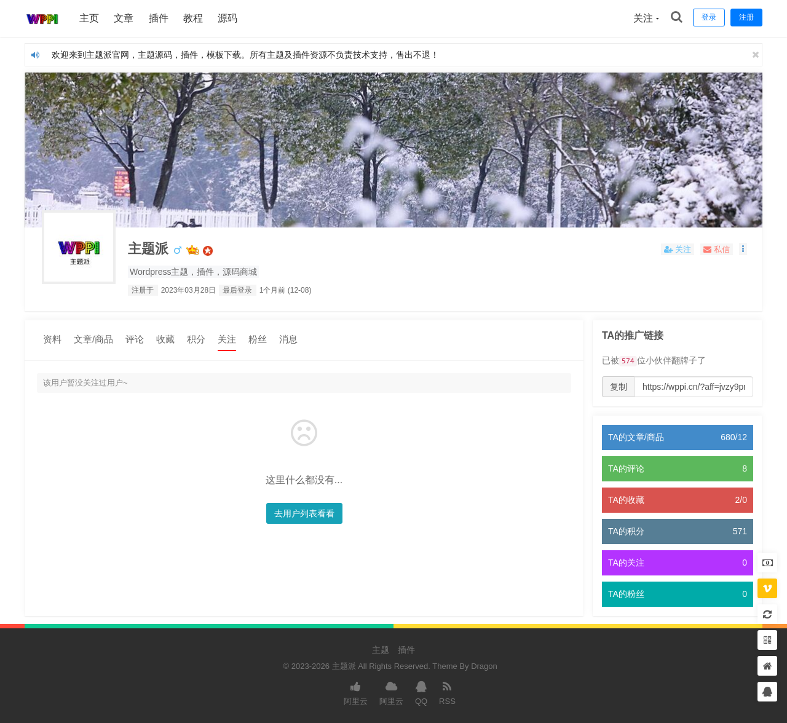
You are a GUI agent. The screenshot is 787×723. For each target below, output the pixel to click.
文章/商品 (93, 339)
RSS (447, 692)
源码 (229, 18)
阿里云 (356, 692)
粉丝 (257, 339)
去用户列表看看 (301, 513)
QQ (421, 692)
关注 (227, 339)
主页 (90, 18)
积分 (196, 339)
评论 (134, 339)
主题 (380, 650)
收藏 (165, 339)
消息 (288, 339)
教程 (194, 18)
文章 (124, 18)
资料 (52, 339)
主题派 (150, 249)
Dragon (484, 666)
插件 (159, 18)
